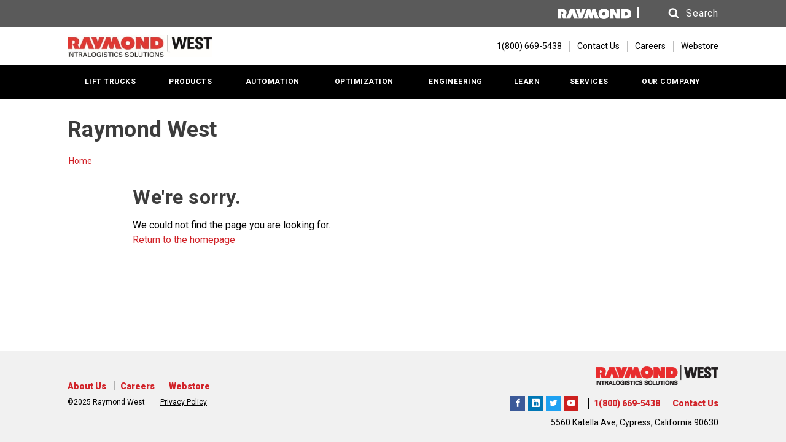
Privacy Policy (183, 402)
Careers (650, 46)
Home (80, 161)
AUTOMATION (273, 81)
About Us (87, 386)
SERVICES (589, 81)
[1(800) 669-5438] (523, 46)
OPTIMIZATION (364, 81)
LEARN (527, 81)
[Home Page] (140, 46)
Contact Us (598, 46)
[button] (681, 13)
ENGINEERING (456, 81)
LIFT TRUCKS (110, 81)
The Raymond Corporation (571, 401)
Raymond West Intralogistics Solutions (517, 401)
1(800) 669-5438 (627, 403)
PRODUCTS (190, 81)
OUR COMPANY (671, 81)
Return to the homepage (184, 240)
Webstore (699, 46)
